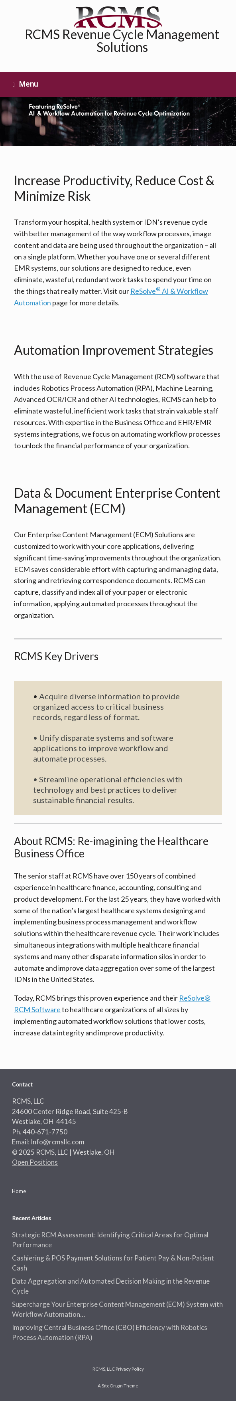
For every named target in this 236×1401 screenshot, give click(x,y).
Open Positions (35, 1162)
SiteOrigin (112, 1385)
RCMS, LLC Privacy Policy (118, 1368)
